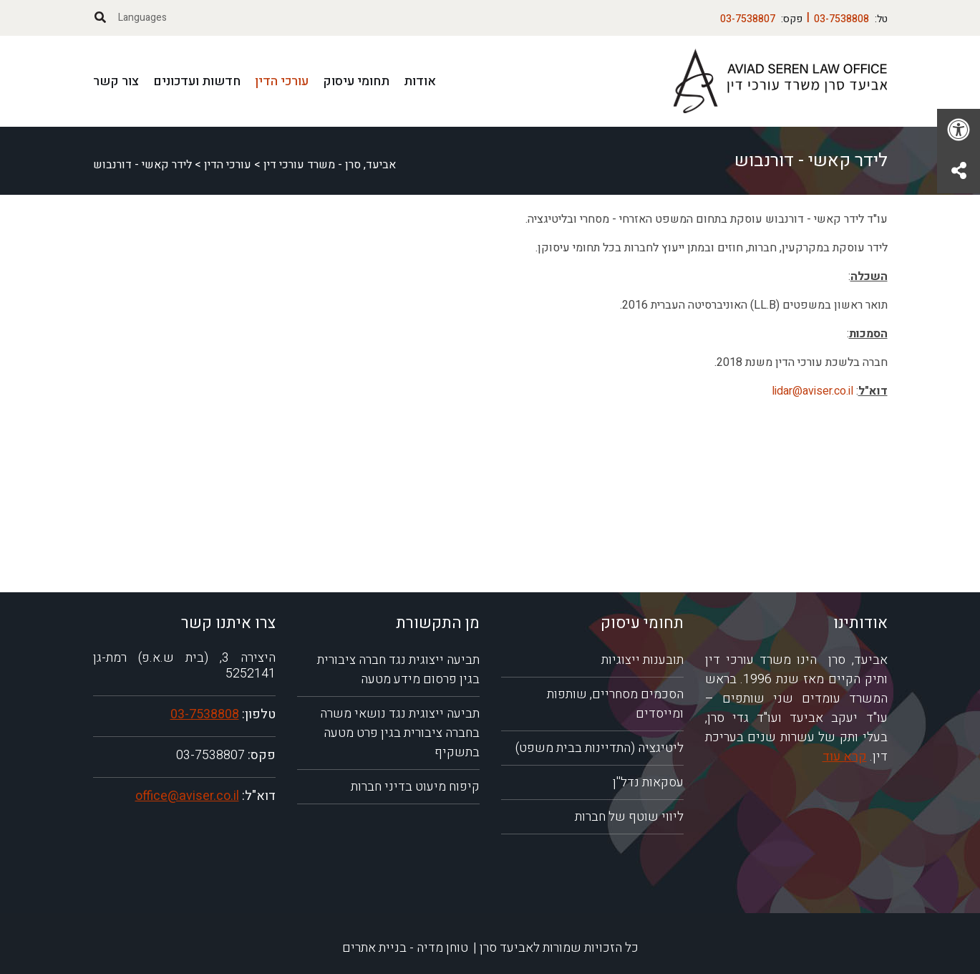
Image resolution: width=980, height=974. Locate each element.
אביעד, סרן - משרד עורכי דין (329, 164)
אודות (420, 81)
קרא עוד (845, 756)
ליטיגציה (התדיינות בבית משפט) (599, 748)
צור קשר (116, 81)
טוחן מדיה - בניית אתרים (405, 948)
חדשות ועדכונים (197, 81)
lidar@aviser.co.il (812, 391)
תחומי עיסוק (356, 81)
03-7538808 (204, 714)
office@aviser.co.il (187, 796)
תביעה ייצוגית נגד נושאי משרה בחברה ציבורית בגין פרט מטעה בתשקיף (400, 733)
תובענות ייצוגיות (642, 660)
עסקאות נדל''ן (648, 782)
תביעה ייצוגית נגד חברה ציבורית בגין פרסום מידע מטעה (398, 669)
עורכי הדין (282, 81)
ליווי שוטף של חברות (629, 816)
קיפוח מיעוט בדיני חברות (415, 786)
